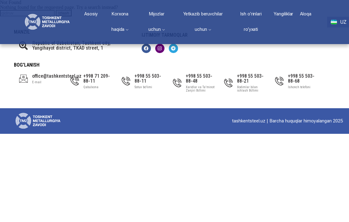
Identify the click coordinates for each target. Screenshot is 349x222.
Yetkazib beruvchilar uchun (203, 21)
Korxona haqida (119, 21)
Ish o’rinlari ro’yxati (251, 21)
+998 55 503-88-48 (199, 78)
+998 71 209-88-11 (96, 78)
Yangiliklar (283, 14)
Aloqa (305, 14)
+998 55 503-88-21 (250, 78)
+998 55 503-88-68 (301, 78)
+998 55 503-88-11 (148, 78)
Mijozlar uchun (156, 21)
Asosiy (91, 14)
